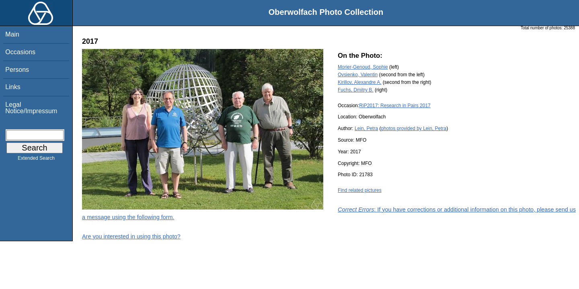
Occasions (20, 52)
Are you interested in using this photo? (131, 236)
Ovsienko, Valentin (358, 74)
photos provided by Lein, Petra (413, 128)
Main (12, 34)
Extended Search (36, 159)
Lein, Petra (366, 128)
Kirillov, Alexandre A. (360, 82)
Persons (17, 69)
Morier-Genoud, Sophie (363, 67)
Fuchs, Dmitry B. (356, 90)
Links (12, 86)
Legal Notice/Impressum (31, 107)
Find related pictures (360, 190)
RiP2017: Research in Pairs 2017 (394, 105)
